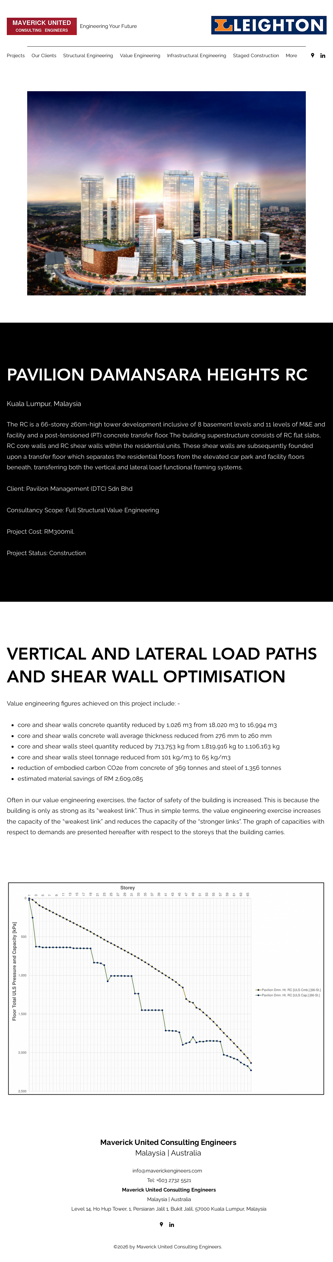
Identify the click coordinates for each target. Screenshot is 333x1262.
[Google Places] (312, 55)
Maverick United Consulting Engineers (168, 1142)
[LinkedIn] (322, 55)
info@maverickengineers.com (167, 1171)
